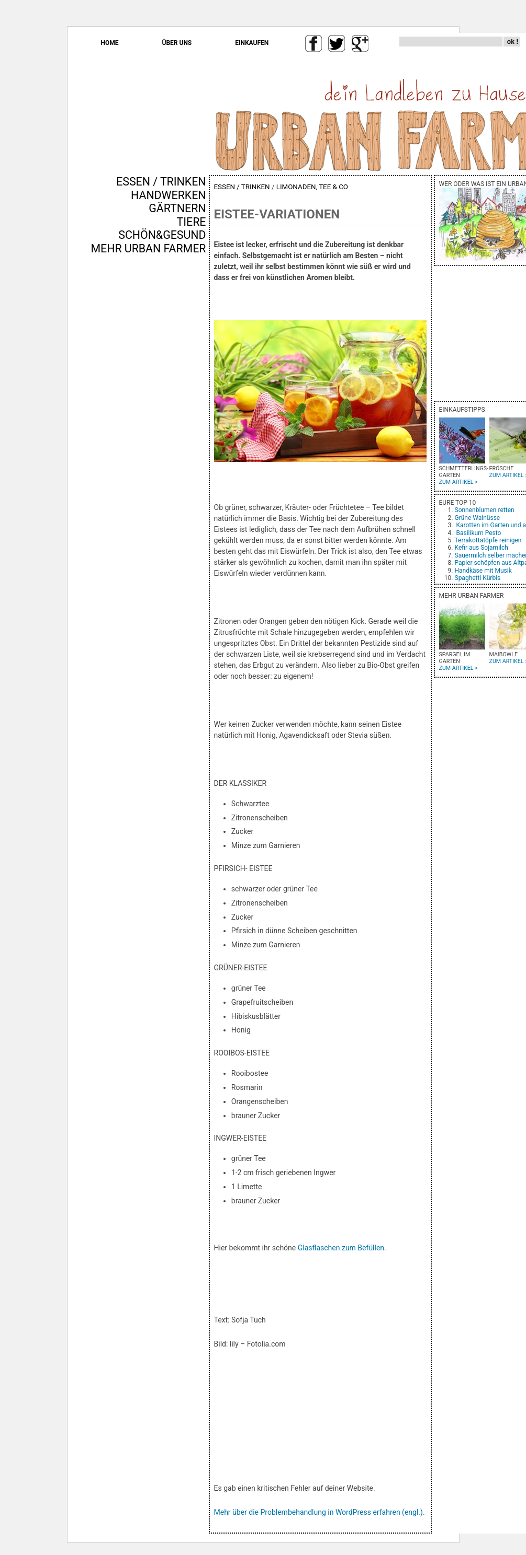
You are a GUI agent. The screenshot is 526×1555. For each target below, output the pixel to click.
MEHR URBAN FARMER (148, 248)
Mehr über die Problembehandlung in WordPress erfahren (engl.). (319, 1512)
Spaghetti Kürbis (478, 578)
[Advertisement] (175, 433)
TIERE (191, 221)
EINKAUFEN (251, 43)
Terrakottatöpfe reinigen (488, 540)
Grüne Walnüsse (477, 517)
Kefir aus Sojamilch (481, 547)
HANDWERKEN (168, 195)
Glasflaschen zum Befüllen (341, 1248)
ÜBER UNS (177, 43)
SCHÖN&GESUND (162, 234)
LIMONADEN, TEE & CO (312, 187)
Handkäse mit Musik (483, 570)
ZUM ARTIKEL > (458, 482)
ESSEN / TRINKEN (161, 181)
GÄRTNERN (177, 208)
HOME (110, 43)
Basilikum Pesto (478, 533)
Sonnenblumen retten (484, 510)
